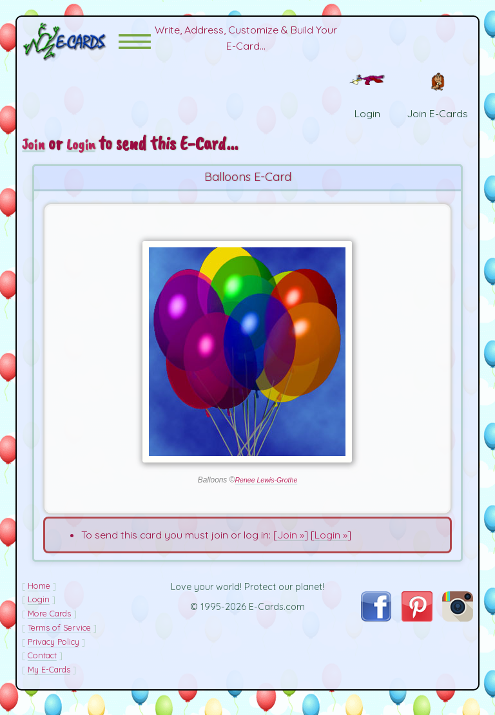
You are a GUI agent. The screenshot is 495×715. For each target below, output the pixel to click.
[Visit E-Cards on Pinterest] (417, 627)
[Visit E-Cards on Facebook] (376, 626)
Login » (331, 543)
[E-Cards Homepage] (70, 46)
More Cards (49, 622)
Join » (290, 543)
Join (36, 153)
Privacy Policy (53, 650)
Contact (42, 665)
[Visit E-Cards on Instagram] (457, 627)
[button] (135, 46)
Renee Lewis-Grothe (266, 488)
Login (87, 153)
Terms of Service (59, 636)
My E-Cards (49, 678)
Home (39, 594)
